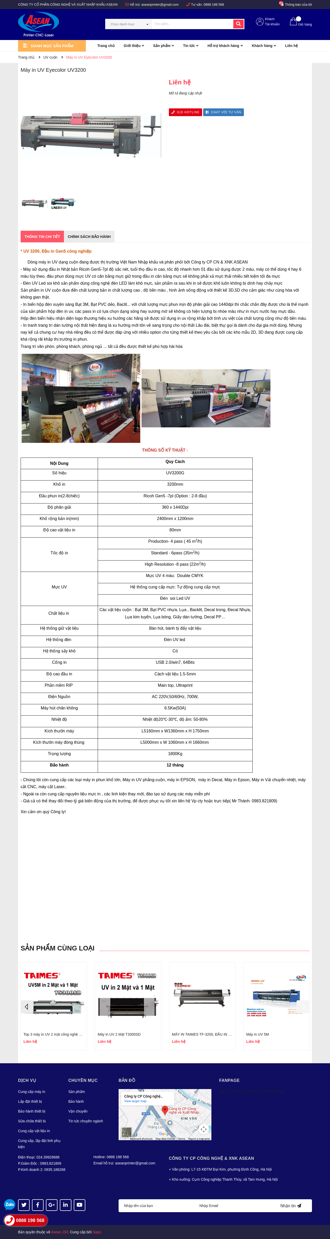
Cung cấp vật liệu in (34, 1131)
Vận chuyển (77, 1111)
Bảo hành (76, 1101)
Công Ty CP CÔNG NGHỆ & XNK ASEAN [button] (211, 1158)
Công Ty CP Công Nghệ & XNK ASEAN (251, 1091)
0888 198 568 (214, 4)
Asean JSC (60, 1232)
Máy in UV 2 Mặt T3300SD (119, 1034)
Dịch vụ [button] (27, 1080)
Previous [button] (27, 1006)
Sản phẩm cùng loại (57, 948)
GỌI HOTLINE (185, 112)
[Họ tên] (156, 1205)
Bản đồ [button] (127, 1080)
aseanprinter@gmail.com (160, 4)
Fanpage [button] (229, 1080)
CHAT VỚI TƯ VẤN (223, 112)
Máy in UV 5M (257, 1034)
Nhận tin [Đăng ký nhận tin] (290, 1206)
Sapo (97, 1232)
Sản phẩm (76, 1092)
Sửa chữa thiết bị (32, 1121)
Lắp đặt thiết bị (30, 1101)
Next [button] (302, 1006)
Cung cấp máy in (31, 1092)
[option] (35, 205)
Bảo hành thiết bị (31, 1111)
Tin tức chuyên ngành (85, 1121)
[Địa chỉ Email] (232, 1205)
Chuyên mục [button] (83, 1080)
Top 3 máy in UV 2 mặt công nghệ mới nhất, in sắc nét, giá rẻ (72, 1034)
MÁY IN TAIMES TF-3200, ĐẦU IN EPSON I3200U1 (213, 1034)
